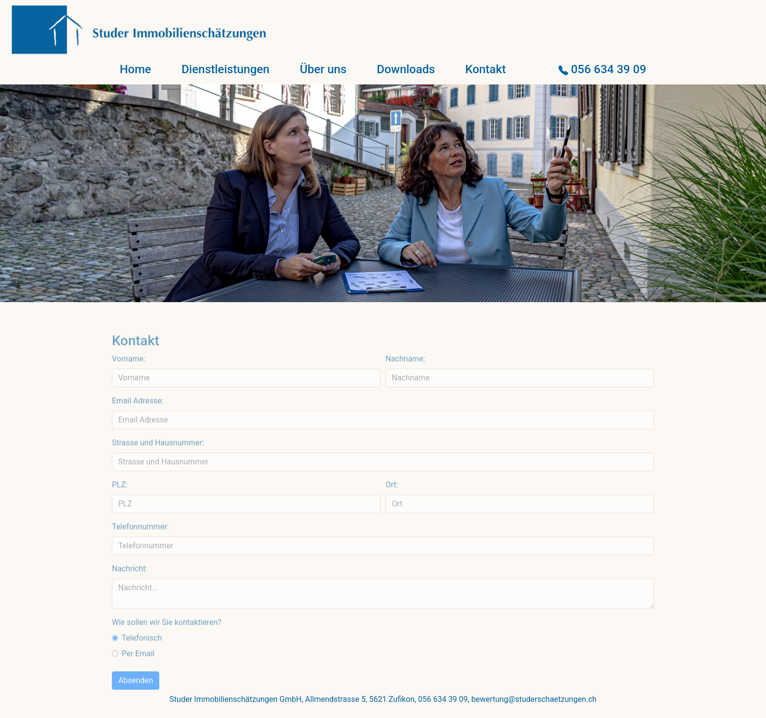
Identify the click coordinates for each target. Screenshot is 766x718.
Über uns (323, 69)
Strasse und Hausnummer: (158, 460)
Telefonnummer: (140, 544)
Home (135, 69)
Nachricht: (130, 586)
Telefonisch (142, 655)
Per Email (138, 671)
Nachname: (405, 376)
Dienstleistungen (225, 69)
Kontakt (485, 69)
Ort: (391, 502)
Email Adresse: (138, 418)
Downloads (406, 69)
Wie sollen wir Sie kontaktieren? (166, 639)
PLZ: (120, 502)
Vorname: (128, 376)
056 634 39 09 (602, 69)
